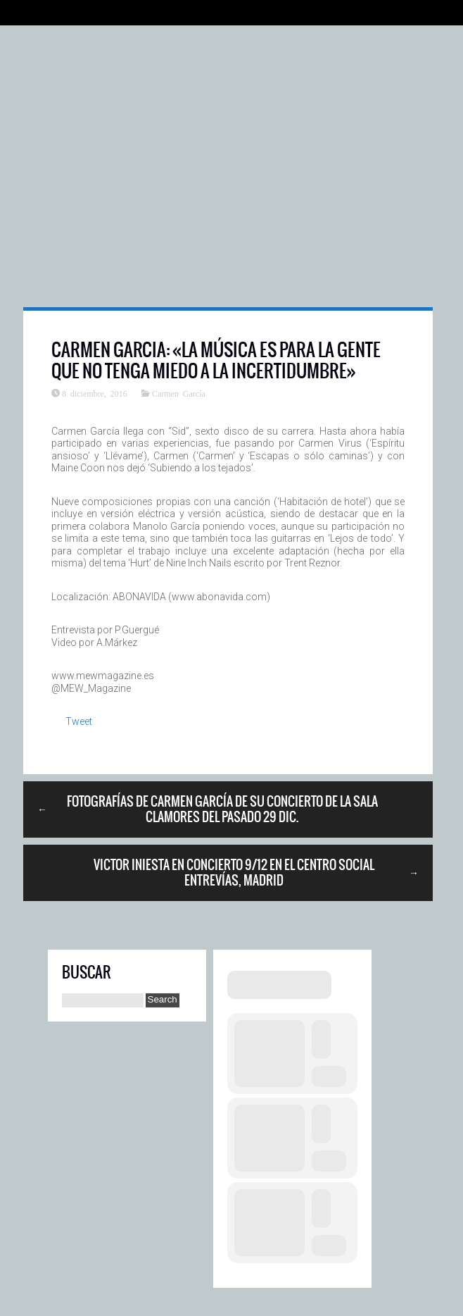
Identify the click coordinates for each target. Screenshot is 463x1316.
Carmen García (178, 393)
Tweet (78, 721)
